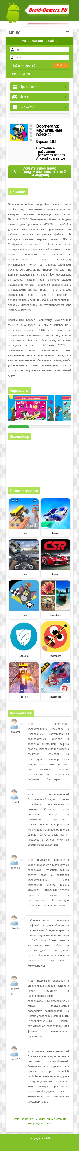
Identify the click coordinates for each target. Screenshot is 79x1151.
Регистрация (21, 74)
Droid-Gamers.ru (23, 1119)
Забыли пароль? (23, 65)
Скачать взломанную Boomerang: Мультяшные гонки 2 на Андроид (39, 171)
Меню (39, 33)
